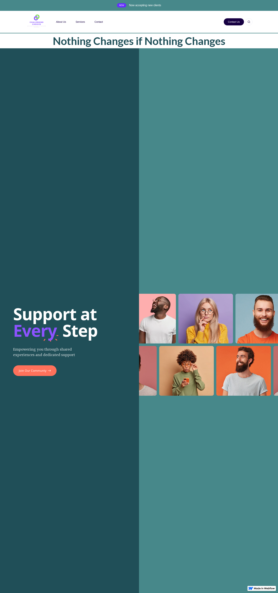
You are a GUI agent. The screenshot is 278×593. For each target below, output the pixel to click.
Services (80, 21)
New (121, 5)
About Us (61, 21)
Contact (98, 21)
